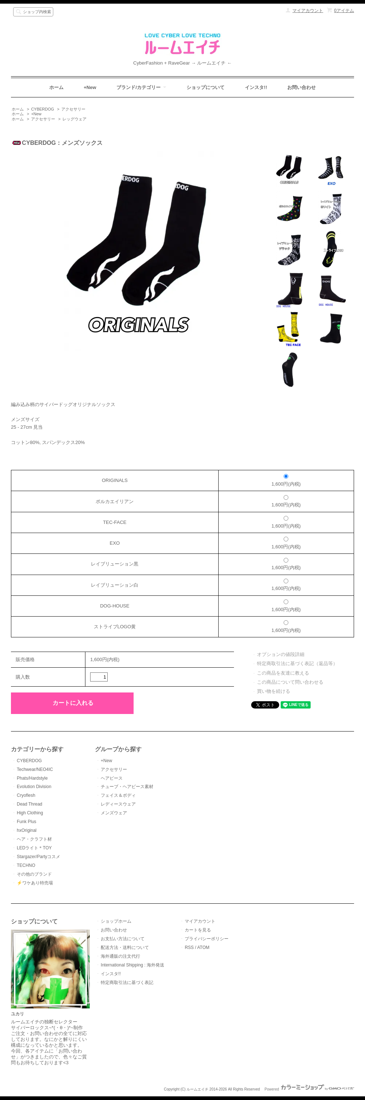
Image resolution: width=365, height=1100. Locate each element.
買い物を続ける (273, 691)
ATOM (203, 947)
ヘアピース (112, 778)
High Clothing (30, 812)
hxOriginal (26, 830)
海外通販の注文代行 (120, 956)
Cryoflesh (26, 795)
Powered (309, 1089)
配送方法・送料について (125, 947)
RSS (189, 947)
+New (90, 87)
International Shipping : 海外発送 (132, 965)
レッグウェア (74, 119)
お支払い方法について (123, 938)
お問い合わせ (301, 87)
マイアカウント (307, 10)
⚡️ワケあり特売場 (35, 882)
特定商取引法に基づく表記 (127, 982)
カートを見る (198, 930)
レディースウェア (118, 804)
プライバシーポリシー (206, 938)
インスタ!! (256, 87)
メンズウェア (114, 812)
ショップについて (205, 87)
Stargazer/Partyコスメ (38, 856)
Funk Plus (26, 821)
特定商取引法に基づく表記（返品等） (297, 663)
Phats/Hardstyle (32, 778)
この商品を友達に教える (283, 673)
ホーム (56, 87)
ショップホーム (116, 921)
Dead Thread (29, 804)
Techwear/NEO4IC (35, 769)
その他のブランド (34, 874)
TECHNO (26, 865)
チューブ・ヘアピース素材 (127, 786)
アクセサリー (73, 109)
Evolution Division (34, 786)
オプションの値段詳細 (280, 654)
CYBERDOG (42, 109)
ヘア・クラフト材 (34, 839)
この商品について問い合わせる (290, 682)
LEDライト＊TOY (34, 847)
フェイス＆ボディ (118, 795)
